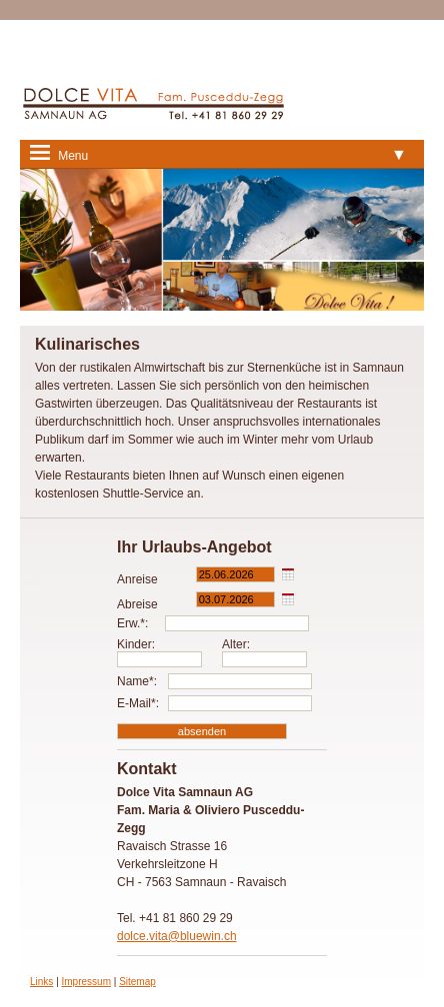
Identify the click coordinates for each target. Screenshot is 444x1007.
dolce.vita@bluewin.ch (177, 936)
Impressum (86, 981)
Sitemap (137, 981)
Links (41, 981)
